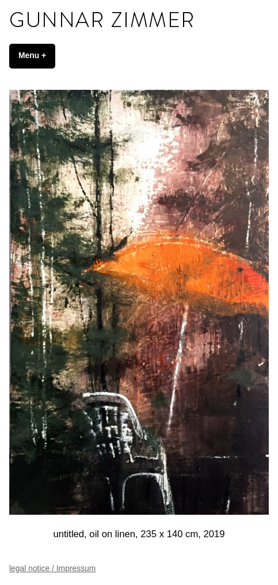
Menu (36, 55)
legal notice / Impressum (52, 568)
